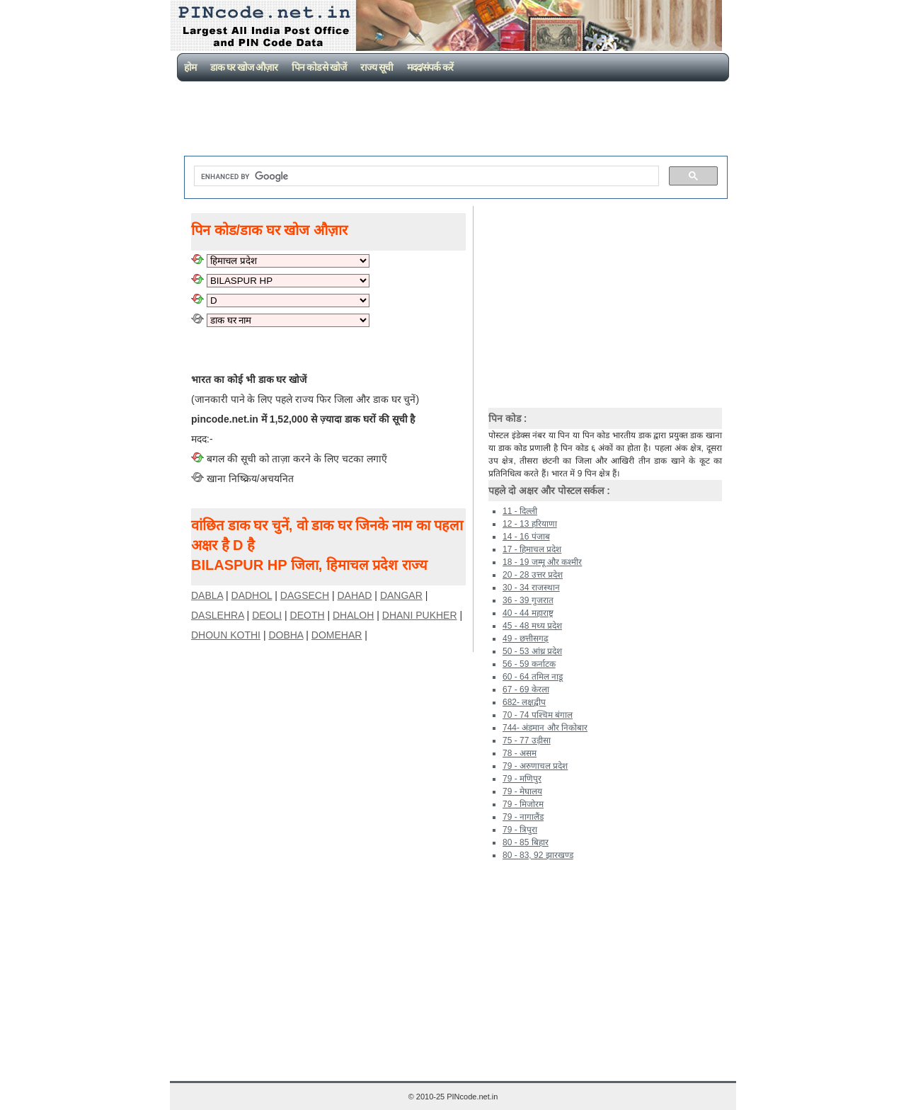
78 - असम (520, 753)
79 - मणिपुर (522, 779)
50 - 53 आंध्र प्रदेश (532, 651)
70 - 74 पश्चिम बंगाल (538, 715)
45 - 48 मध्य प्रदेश (532, 626)
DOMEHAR (336, 635)
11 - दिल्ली (520, 511)
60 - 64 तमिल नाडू (533, 677)
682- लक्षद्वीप (524, 702)
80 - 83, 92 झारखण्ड (538, 855)
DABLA (207, 595)
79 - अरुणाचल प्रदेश (535, 766)
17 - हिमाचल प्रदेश (532, 549)
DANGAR (401, 595)
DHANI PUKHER (419, 615)
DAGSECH (304, 595)
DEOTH (307, 615)
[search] (425, 176)
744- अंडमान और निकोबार (545, 728)
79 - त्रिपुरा (520, 830)
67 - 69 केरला (526, 689)
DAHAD (354, 595)
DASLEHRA (217, 615)
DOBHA (285, 635)
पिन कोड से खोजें (319, 67)
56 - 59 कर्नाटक (529, 664)
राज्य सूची (376, 67)
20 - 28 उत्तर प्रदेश (533, 575)
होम (190, 67)
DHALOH (353, 615)
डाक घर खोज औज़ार (243, 67)
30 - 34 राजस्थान (531, 588)
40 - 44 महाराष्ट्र (528, 613)
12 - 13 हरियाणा (530, 524)
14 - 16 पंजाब (526, 537)
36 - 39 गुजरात (528, 600)
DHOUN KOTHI (225, 635)
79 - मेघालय (522, 791)
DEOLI (267, 615)
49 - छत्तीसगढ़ (526, 638)
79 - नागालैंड (523, 817)
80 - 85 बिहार (526, 842)
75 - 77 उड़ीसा (527, 740)
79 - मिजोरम (523, 804)
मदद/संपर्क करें (430, 67)
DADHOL (252, 595)
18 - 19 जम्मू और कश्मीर (542, 562)
